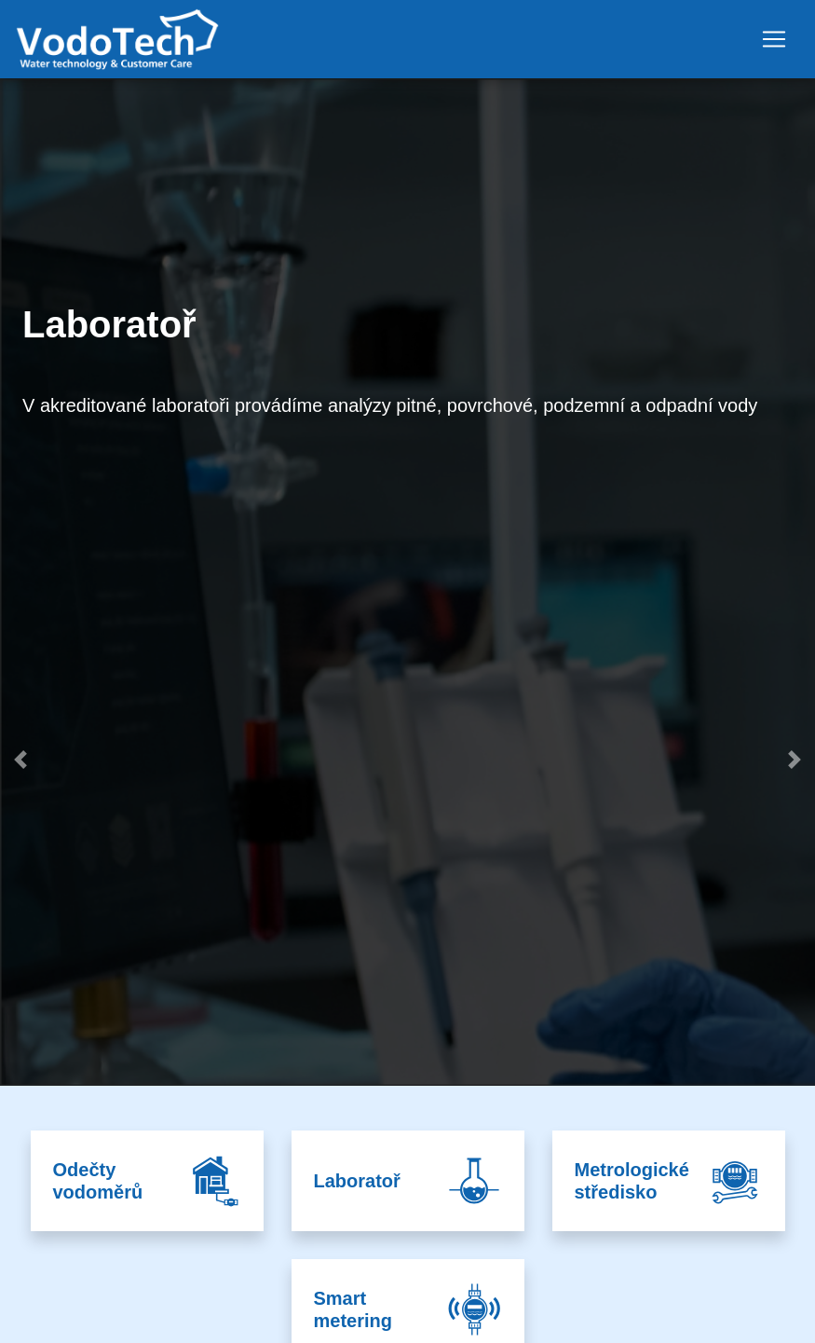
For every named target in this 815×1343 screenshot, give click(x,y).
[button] (20, 918)
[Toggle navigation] (774, 39)
